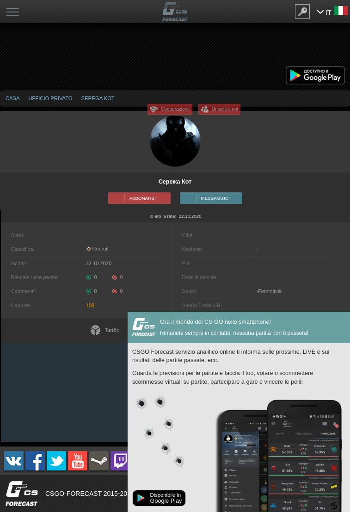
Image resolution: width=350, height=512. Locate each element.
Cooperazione (175, 109)
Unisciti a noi (225, 109)
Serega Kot (98, 98)
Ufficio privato (50, 98)
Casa (12, 98)
